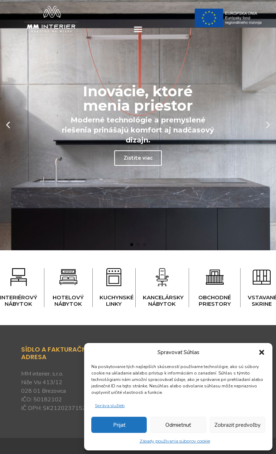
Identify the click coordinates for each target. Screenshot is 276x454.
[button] (261, 352)
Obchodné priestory (214, 300)
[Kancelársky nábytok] (162, 277)
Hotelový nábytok (68, 300)
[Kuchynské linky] (114, 277)
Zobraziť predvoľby (237, 425)
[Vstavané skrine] (262, 277)
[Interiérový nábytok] (19, 277)
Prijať (119, 425)
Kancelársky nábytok (163, 300)
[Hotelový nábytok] (68, 277)
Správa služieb (110, 405)
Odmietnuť (178, 425)
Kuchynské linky (117, 300)
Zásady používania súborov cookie (175, 441)
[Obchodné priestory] (215, 277)
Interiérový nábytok (18, 300)
